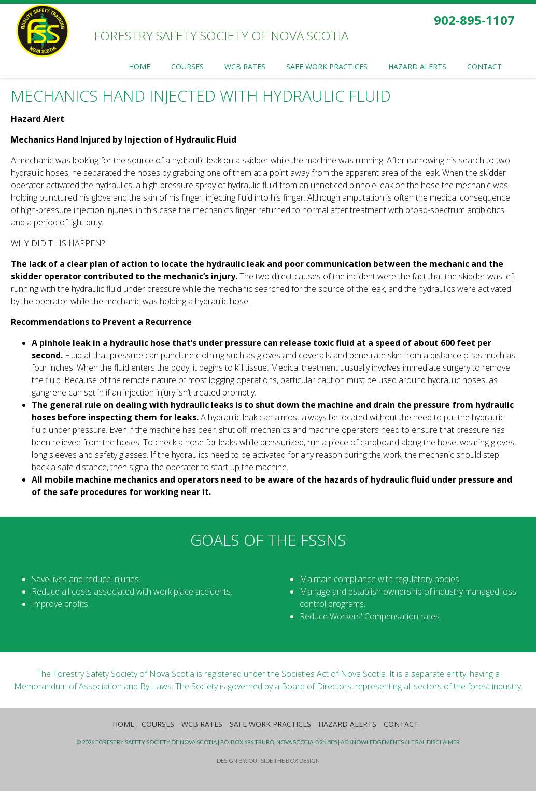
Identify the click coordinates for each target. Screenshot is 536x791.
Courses (158, 724)
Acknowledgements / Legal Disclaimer (400, 742)
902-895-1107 (474, 20)
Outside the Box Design (284, 760)
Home (123, 724)
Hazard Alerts (347, 724)
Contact (401, 724)
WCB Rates (201, 724)
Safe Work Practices (270, 724)
